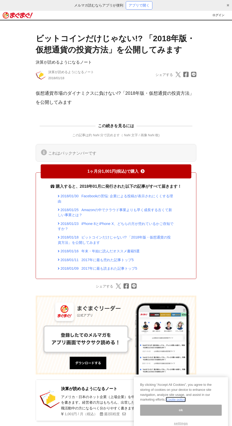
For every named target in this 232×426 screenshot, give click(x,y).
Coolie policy (175, 405)
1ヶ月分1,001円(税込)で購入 (116, 171)
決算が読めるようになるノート (64, 62)
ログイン (218, 15)
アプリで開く (139, 5)
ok (181, 415)
